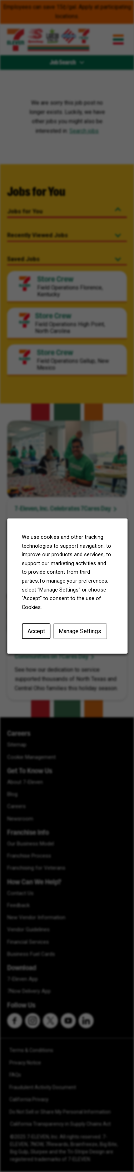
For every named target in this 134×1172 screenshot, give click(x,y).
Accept (36, 631)
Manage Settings (80, 631)
